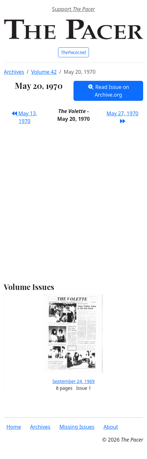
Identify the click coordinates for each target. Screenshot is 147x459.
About (110, 426)
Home (13, 426)
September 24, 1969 (73, 381)
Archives (14, 71)
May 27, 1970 (122, 117)
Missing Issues (76, 426)
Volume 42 (43, 71)
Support (73, 9)
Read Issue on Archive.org (108, 90)
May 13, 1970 (24, 117)
